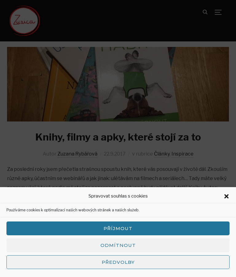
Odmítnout (118, 245)
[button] (226, 196)
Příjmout (118, 228)
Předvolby (118, 262)
